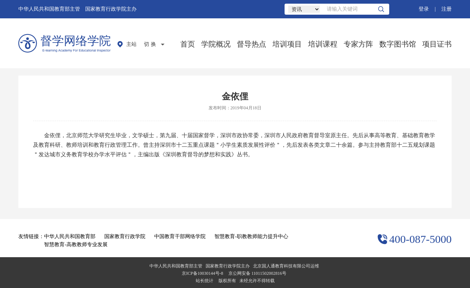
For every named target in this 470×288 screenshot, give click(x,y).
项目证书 (437, 44)
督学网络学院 (75, 40)
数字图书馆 (397, 44)
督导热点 (251, 44)
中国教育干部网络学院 (180, 236)
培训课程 (322, 44)
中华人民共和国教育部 (69, 236)
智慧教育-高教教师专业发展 (76, 244)
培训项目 (287, 44)
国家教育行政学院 (124, 236)
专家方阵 (358, 44)
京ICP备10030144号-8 (202, 273)
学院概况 (216, 44)
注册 (446, 9)
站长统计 (204, 280)
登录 (424, 9)
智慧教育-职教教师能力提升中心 (251, 236)
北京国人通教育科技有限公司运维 (286, 266)
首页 (187, 44)
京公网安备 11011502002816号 (257, 273)
